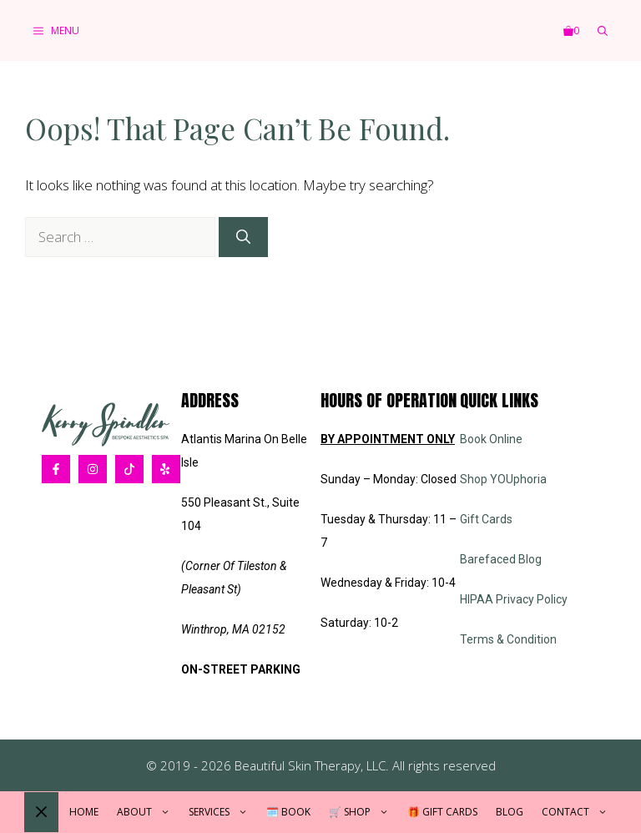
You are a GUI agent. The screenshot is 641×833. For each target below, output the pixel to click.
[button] (602, 30)
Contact (579, 812)
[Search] (243, 237)
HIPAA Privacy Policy (514, 599)
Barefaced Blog (501, 559)
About (148, 812)
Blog (509, 812)
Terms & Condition (508, 639)
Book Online (491, 439)
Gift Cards (486, 519)
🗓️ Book (288, 812)
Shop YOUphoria (503, 479)
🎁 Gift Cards (442, 812)
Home (83, 812)
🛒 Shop (363, 812)
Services (223, 812)
